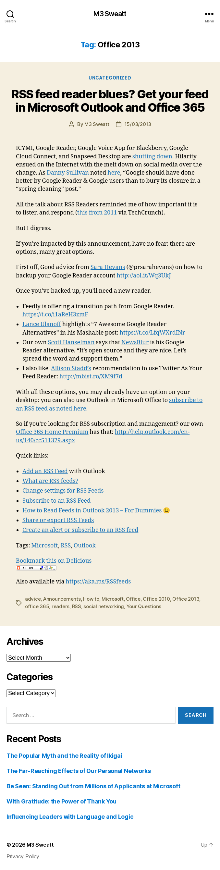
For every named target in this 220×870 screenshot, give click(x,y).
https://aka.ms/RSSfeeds (98, 581)
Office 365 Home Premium (52, 432)
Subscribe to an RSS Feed (56, 501)
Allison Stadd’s (71, 368)
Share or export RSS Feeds (58, 520)
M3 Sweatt (109, 13)
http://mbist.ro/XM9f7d (90, 376)
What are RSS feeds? (50, 481)
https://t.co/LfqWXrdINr (152, 333)
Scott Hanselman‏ (71, 342)
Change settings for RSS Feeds (63, 491)
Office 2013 (185, 599)
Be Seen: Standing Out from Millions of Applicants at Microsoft (93, 786)
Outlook (85, 545)
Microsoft (44, 545)
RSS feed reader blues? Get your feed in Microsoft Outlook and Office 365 (109, 101)
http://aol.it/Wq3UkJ (143, 275)
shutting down (152, 156)
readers (60, 606)
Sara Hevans (108, 267)
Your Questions (144, 606)
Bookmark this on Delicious (54, 561)
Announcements (62, 599)
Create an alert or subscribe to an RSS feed (80, 530)
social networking (103, 606)
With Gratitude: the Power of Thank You (61, 801)
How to (91, 599)
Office (133, 599)
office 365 (37, 606)
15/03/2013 (138, 124)
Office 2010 (156, 599)
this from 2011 (97, 212)
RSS (66, 545)
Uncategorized (110, 77)
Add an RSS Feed (45, 471)
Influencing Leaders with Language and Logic (69, 816)
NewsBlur (135, 342)
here (113, 173)
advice (33, 599)
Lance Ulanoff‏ (41, 324)
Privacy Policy (22, 856)
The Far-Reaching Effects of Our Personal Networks (78, 770)
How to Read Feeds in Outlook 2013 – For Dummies (92, 510)
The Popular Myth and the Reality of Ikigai (64, 755)
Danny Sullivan (68, 173)
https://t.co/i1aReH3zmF (55, 314)
